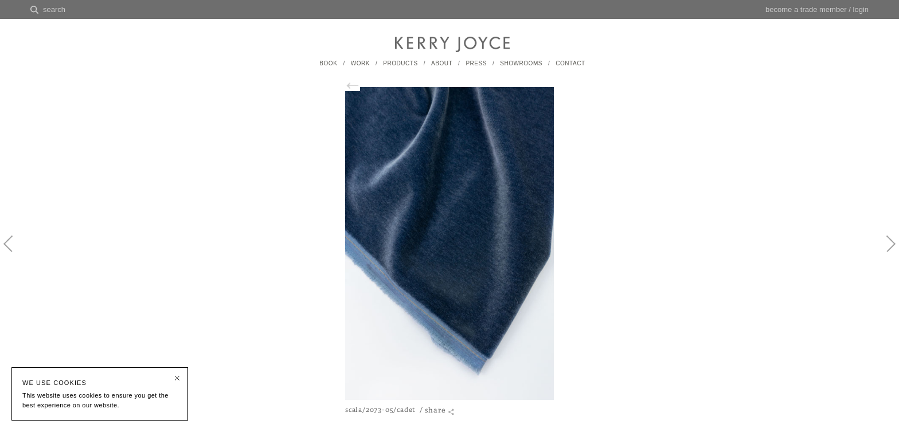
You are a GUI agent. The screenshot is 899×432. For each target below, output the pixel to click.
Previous (14, 253)
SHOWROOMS (521, 63)
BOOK (328, 63)
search (54, 9)
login (861, 9)
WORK (360, 63)
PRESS (476, 63)
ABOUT (441, 63)
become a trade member (806, 9)
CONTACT (570, 63)
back (358, 85)
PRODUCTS (400, 63)
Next (884, 253)
